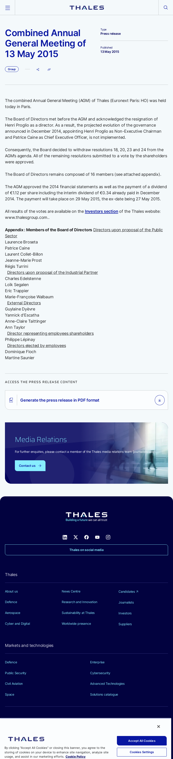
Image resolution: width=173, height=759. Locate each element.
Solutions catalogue (104, 694)
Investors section (101, 211)
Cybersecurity (100, 673)
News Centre (71, 591)
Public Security (15, 673)
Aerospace (12, 613)
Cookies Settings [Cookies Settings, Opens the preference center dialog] (142, 752)
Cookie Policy (76, 756)
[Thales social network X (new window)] (75, 537)
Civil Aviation (14, 683)
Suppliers (125, 624)
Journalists (126, 602)
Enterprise (97, 662)
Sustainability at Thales (78, 613)
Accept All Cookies (141, 741)
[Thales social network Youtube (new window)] (97, 537)
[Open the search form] (166, 7)
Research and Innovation (79, 602)
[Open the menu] (7, 7)
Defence (11, 602)
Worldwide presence (76, 623)
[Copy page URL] (49, 69)
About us (11, 591)
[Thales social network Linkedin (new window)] (65, 537)
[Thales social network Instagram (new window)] (108, 537)
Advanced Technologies (107, 683)
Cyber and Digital (17, 623)
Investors (125, 613)
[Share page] (38, 69)
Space (9, 694)
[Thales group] (87, 7)
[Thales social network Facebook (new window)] (86, 537)
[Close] (159, 726)
